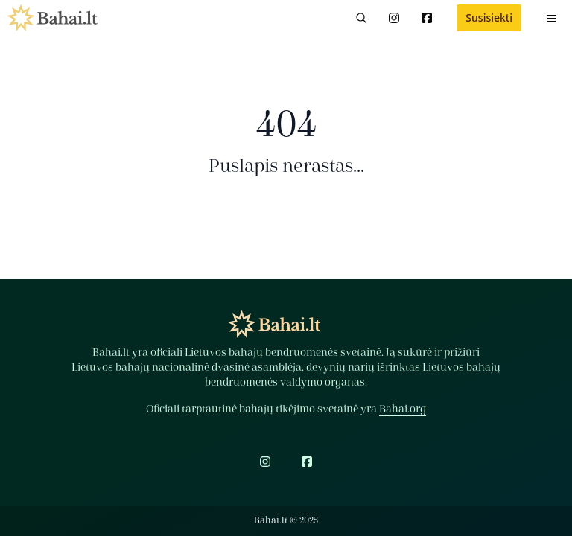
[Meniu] (551, 18)
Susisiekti (488, 17)
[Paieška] (361, 18)
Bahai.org (402, 409)
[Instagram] (394, 18)
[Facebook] (427, 18)
